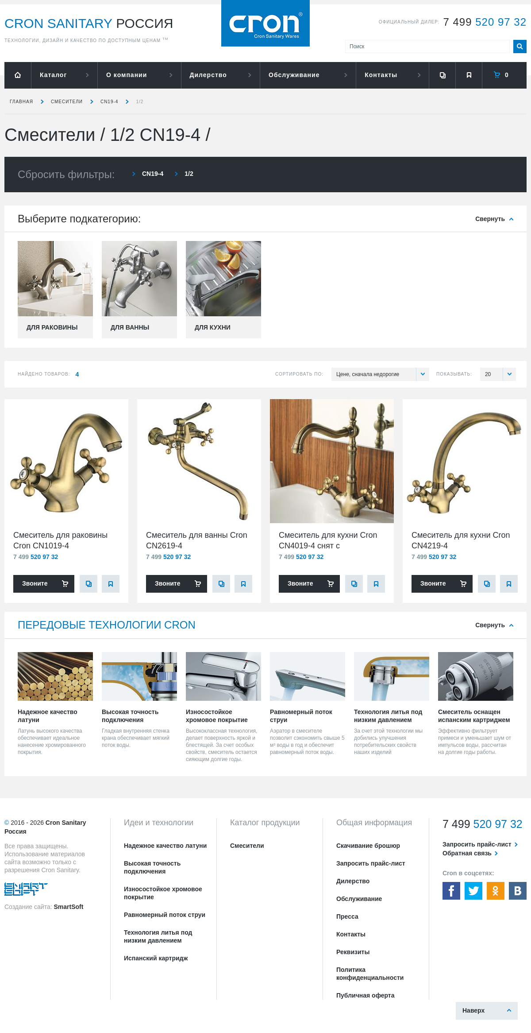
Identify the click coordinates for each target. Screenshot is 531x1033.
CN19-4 (109, 101)
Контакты (381, 74)
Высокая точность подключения (152, 867)
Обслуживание (294, 74)
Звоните (34, 583)
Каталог (53, 74)
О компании (126, 74)
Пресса (347, 916)
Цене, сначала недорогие (382, 374)
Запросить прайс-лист (370, 863)
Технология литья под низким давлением (158, 936)
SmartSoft (68, 906)
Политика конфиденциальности (370, 973)
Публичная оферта (365, 995)
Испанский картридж (156, 958)
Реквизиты (352, 951)
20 (500, 374)
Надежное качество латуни (165, 845)
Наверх (473, 1010)
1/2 (139, 101)
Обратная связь (467, 853)
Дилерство (208, 74)
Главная (21, 101)
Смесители (67, 101)
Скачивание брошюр (368, 845)
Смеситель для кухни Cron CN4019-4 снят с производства (328, 546)
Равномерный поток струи (164, 914)
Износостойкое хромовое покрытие (163, 893)
